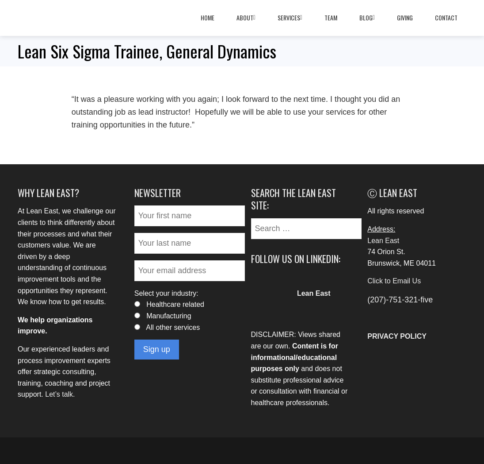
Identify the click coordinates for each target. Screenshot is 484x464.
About (245, 18)
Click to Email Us (394, 281)
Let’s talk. (60, 394)
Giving (405, 17)
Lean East (383, 240)
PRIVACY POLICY (397, 336)
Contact (446, 17)
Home (207, 17)
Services (290, 18)
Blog (367, 18)
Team (330, 17)
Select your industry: (166, 293)
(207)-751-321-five (400, 299)
